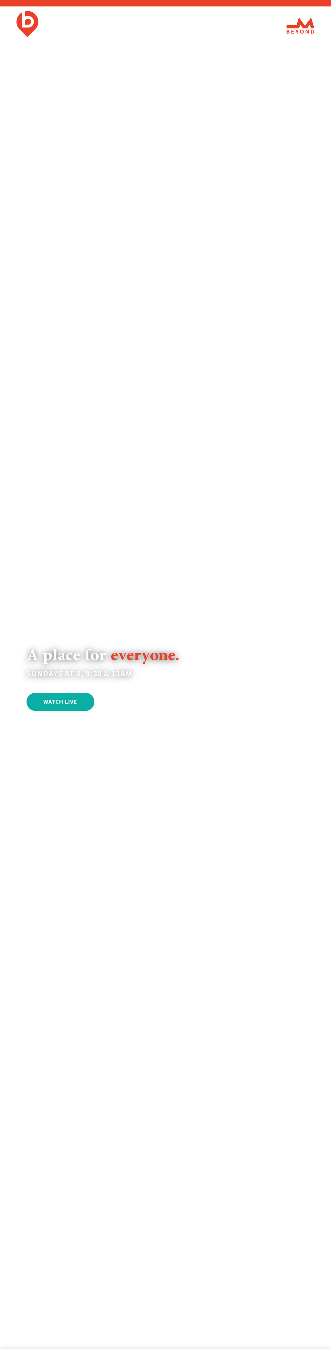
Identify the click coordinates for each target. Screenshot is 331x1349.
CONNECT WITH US (139, 701)
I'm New (127, 26)
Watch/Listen (167, 26)
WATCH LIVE (60, 701)
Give (270, 26)
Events (208, 26)
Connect (241, 26)
